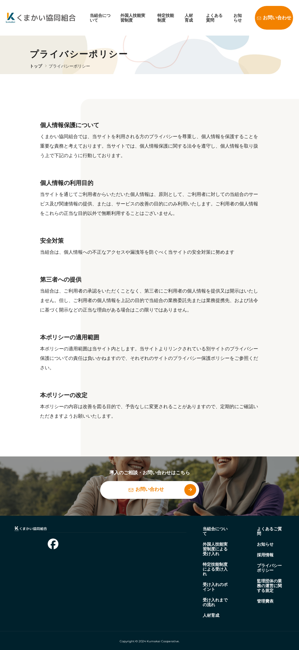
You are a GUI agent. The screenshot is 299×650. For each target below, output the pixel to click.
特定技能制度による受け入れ (215, 569)
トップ (36, 66)
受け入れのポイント (215, 587)
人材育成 (189, 18)
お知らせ (238, 18)
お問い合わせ (277, 17)
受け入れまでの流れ (215, 602)
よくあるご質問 (269, 531)
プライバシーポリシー (69, 66)
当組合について (215, 531)
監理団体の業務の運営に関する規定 (269, 586)
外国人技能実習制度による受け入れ (215, 549)
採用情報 (265, 554)
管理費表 (265, 601)
